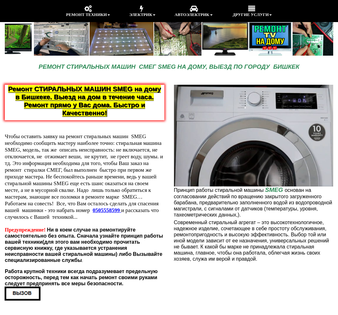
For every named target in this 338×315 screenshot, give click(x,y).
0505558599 (107, 210)
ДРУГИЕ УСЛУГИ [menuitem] (252, 11)
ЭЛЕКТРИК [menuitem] (142, 11)
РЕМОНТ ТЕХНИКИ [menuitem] (88, 11)
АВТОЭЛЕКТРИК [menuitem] (193, 11)
